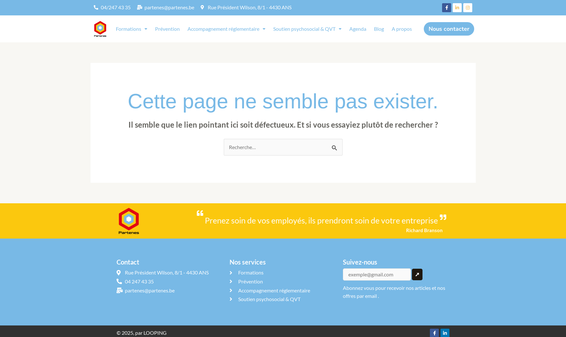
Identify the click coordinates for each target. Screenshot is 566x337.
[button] (131, 28)
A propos (402, 29)
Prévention (167, 29)
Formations (131, 29)
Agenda (357, 29)
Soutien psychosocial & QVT (307, 29)
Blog (379, 29)
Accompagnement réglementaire (226, 29)
